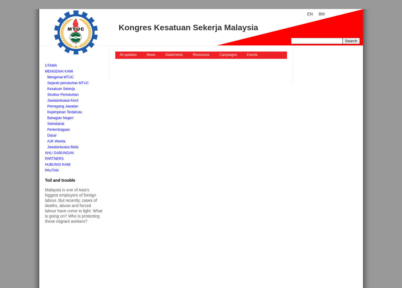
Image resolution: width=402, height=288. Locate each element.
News (151, 55)
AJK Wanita (56, 141)
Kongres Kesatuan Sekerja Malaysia (188, 27)
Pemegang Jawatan (62, 106)
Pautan (52, 170)
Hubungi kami (58, 164)
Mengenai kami (59, 71)
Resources (201, 55)
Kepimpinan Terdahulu (64, 112)
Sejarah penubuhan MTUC (68, 83)
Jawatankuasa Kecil (62, 100)
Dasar (52, 135)
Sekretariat (55, 124)
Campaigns (228, 55)
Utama (51, 65)
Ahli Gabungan (59, 153)
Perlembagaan (58, 130)
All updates (128, 55)
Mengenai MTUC (60, 77)
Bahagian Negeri (60, 118)
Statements (174, 55)
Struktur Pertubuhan (63, 95)
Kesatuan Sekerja (61, 89)
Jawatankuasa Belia (63, 147)
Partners (54, 159)
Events (252, 55)
